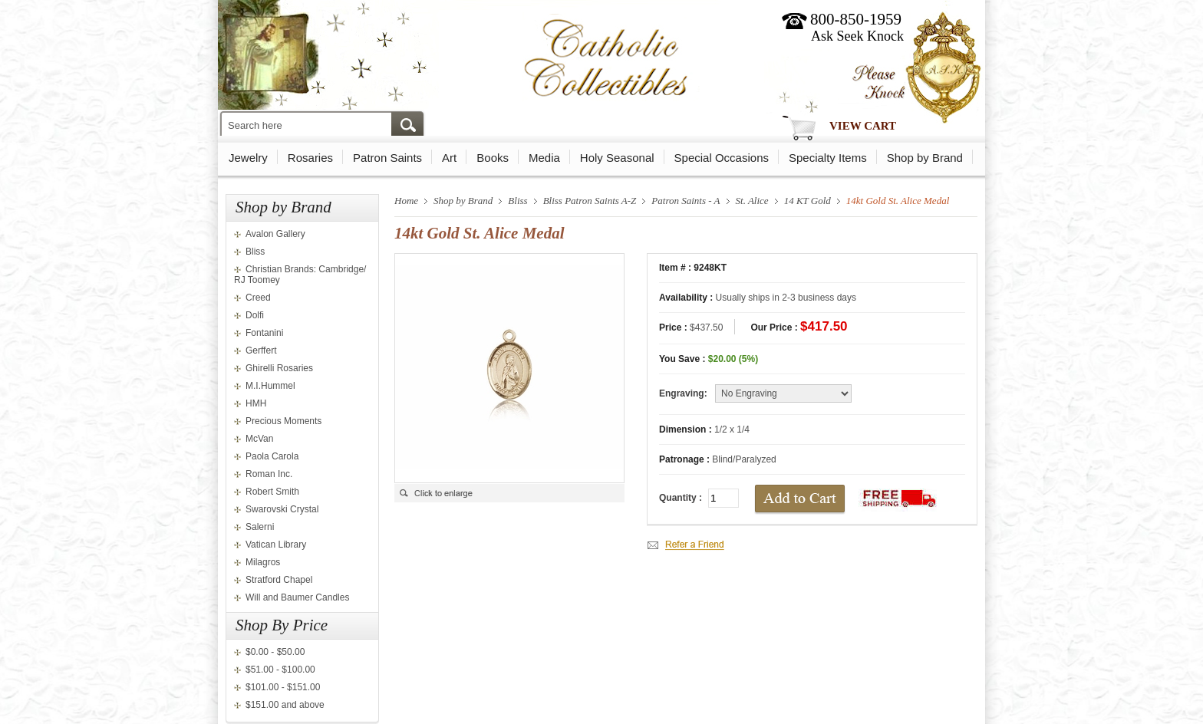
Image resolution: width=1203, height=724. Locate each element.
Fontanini (264, 332)
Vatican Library (276, 544)
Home (406, 200)
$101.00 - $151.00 (283, 687)
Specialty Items (828, 157)
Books (492, 157)
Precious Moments (283, 421)
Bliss (255, 251)
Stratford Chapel (279, 579)
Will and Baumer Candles (297, 597)
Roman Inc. (269, 474)
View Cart (862, 126)
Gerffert (261, 350)
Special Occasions (721, 157)
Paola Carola (272, 456)
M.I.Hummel (270, 385)
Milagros (263, 562)
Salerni (260, 527)
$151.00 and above (285, 704)
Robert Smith (272, 491)
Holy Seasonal (617, 157)
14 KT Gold (807, 200)
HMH (256, 403)
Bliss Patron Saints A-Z (590, 200)
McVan (259, 438)
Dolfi (255, 315)
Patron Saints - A (685, 200)
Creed (258, 297)
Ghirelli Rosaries (279, 368)
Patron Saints (387, 157)
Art (449, 157)
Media (544, 157)
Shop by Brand (925, 157)
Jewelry (248, 157)
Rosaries (310, 157)
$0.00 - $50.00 (275, 652)
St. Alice (752, 200)
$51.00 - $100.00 (280, 669)
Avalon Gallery (275, 234)
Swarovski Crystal (282, 509)
